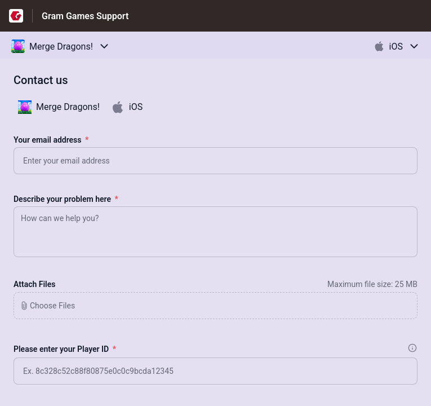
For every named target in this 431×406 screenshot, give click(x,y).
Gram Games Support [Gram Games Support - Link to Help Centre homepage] (85, 16)
